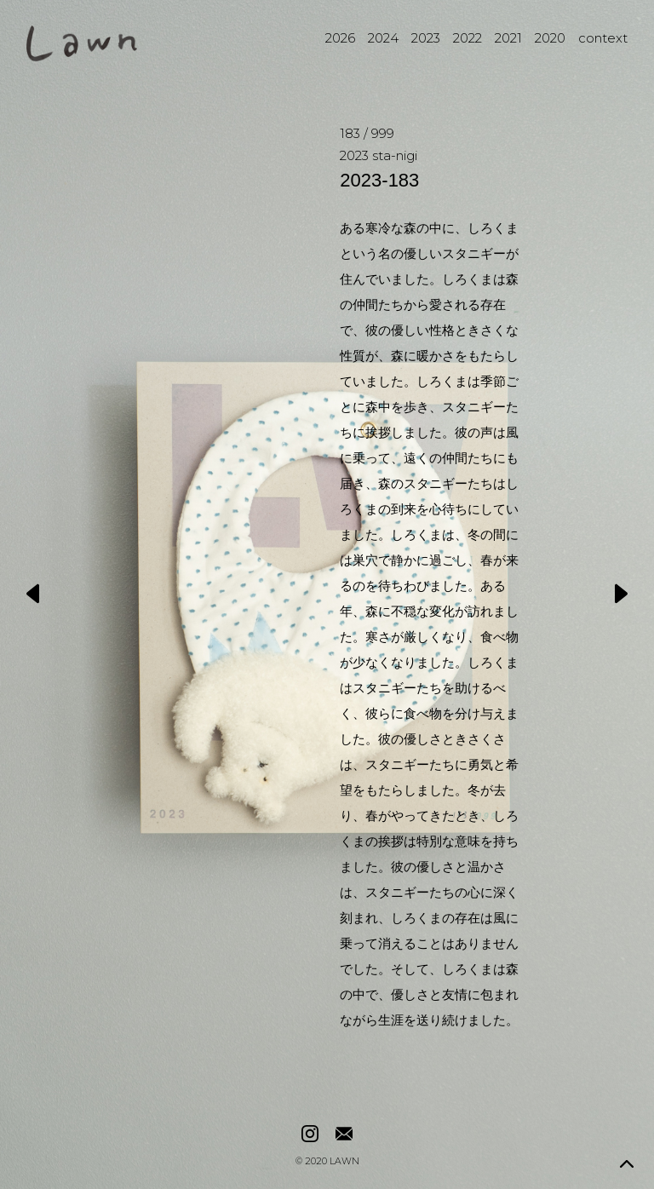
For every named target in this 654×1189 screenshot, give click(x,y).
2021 (508, 38)
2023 (425, 38)
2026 (340, 38)
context (603, 38)
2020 (550, 38)
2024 (383, 38)
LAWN (344, 1162)
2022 (467, 38)
